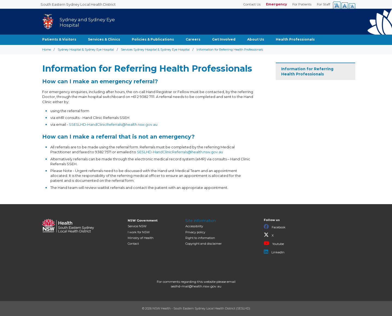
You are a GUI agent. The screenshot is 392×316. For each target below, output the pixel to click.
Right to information (200, 238)
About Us (255, 39)
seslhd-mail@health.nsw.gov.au (196, 286)
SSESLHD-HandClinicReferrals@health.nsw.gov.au (113, 124)
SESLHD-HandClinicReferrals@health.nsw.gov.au (180, 152)
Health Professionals (295, 39)
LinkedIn (274, 251)
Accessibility (194, 226)
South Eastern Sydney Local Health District (78, 4)
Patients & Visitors (59, 39)
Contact (133, 244)
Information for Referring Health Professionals (307, 71)
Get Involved (223, 39)
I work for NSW (139, 232)
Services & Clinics (104, 39)
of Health (141, 238)
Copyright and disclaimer (203, 244)
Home (46, 49)
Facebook (275, 226)
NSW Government (143, 220)
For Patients (301, 4)
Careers (193, 39)
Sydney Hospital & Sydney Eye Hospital (86, 49)
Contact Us (252, 4)
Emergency (276, 4)
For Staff (323, 4)
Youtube (274, 243)
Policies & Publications (153, 39)
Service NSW (137, 226)
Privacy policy (195, 232)
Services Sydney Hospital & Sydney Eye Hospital (155, 49)
